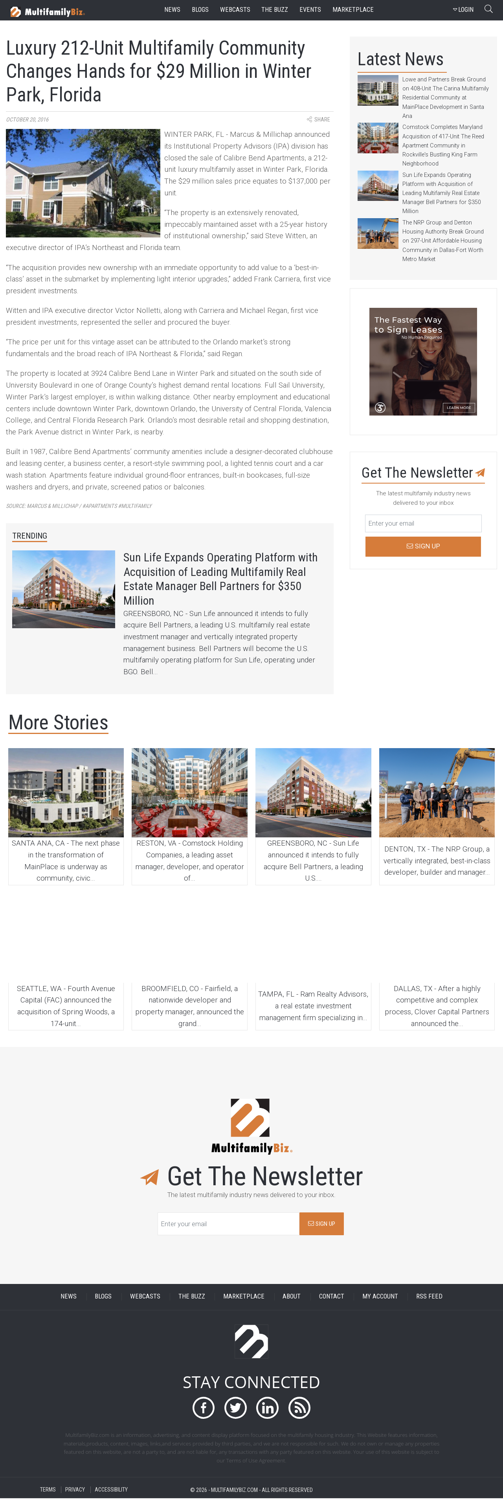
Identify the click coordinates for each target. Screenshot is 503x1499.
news (172, 9)
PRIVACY (75, 1490)
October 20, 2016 (27, 119)
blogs (200, 9)
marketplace (353, 9)
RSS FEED (429, 1297)
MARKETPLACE (243, 1297)
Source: (79, 506)
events (310, 9)
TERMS (48, 1490)
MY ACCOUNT (380, 1297)
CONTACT (331, 1297)
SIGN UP (321, 1224)
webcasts (235, 9)
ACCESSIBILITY (111, 1490)
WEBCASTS (145, 1297)
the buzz (274, 9)
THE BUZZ (191, 1297)
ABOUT (292, 1297)
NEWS (69, 1297)
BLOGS (103, 1297)
